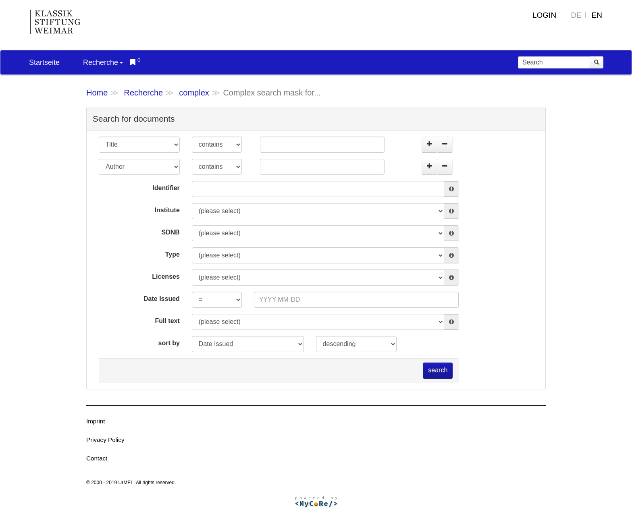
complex (194, 92)
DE (576, 15)
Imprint (95, 421)
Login (544, 15)
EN (597, 15)
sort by (168, 343)
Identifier (166, 187)
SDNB (170, 232)
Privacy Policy (105, 439)
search (437, 370)
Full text (167, 320)
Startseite (44, 62)
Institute (167, 210)
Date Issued (161, 298)
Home (97, 92)
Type (172, 254)
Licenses (165, 276)
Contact (96, 458)
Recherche (103, 62)
